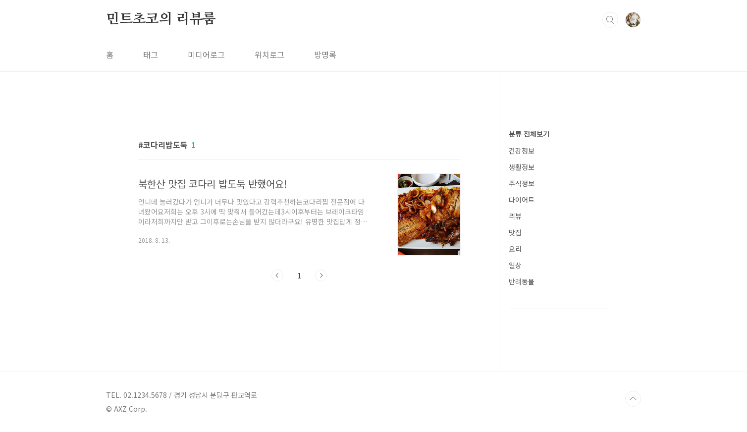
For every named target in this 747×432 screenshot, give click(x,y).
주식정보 (521, 183)
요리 (515, 249)
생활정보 (521, 167)
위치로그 (269, 54)
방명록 (325, 54)
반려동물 (521, 281)
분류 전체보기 (529, 134)
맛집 (515, 232)
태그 (150, 54)
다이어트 (521, 200)
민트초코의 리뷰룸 (161, 19)
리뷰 (515, 216)
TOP (633, 399)
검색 (610, 19)
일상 (515, 265)
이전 (277, 275)
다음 (321, 275)
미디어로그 (206, 54)
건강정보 (521, 151)
